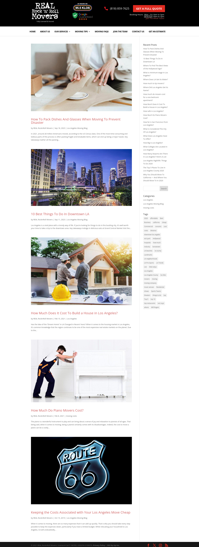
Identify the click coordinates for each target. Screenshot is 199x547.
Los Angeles (72, 318)
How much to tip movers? (153, 83)
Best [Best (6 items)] (161, 218)
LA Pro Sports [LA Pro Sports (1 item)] (149, 263)
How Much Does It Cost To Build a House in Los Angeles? (74, 313)
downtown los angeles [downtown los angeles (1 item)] (152, 235)
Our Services (61, 32)
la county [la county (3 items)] (158, 251)
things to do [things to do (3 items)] (157, 295)
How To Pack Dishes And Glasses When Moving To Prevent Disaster (75, 121)
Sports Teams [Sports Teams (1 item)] (156, 291)
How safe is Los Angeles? (153, 111)
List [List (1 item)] (145, 267)
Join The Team (120, 32)
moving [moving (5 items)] (154, 279)
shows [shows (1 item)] (146, 291)
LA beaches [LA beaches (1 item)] (148, 251)
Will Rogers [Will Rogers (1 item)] (155, 307)
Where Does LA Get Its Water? (155, 79)
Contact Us (138, 32)
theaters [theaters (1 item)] (147, 295)
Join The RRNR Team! (155, 18)
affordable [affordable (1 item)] (154, 218)
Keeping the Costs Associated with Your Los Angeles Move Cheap (80, 512)
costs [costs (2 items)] (146, 230)
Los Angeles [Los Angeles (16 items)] (148, 271)
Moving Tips (81, 32)
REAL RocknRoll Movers (43, 128)
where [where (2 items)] (146, 307)
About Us (45, 32)
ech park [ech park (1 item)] (147, 238)
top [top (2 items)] (165, 295)
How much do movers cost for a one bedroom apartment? (154, 97)
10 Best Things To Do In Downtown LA (60, 214)
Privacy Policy (99, 545)
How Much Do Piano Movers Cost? (57, 410)
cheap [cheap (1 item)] (164, 222)
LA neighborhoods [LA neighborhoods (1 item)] (150, 259)
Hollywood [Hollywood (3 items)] (156, 238)
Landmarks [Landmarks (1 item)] (148, 255)
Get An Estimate (157, 32)
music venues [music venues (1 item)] (149, 287)
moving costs (71, 416)
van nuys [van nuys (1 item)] (161, 303)
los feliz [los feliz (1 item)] (163, 275)
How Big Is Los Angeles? (153, 143)
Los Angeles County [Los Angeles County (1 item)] (151, 275)
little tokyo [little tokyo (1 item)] (153, 267)
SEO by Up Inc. (113, 545)
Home (33, 32)
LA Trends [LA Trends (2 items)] (159, 263)
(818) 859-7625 (119, 8)
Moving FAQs (102, 32)
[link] (45, 18)
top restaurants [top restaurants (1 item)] (149, 303)
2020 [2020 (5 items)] (146, 218)
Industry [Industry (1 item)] (147, 247)
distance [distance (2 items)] (153, 230)
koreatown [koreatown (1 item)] (156, 247)
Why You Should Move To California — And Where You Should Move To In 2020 (155, 177)
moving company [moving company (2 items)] (150, 283)
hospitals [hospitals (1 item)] (147, 243)
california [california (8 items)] (156, 222)
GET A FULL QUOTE (149, 8)
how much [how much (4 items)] (157, 243)
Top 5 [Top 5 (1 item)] (146, 299)
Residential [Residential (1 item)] (160, 287)
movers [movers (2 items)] (147, 279)
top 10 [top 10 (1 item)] (153, 299)
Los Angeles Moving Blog (77, 128)
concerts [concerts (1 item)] (158, 226)
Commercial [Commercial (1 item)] (148, 226)
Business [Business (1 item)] (147, 222)
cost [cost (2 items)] (165, 226)
